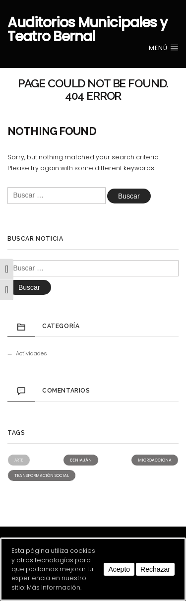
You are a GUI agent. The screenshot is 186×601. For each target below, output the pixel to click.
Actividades (31, 353)
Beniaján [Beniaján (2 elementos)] (81, 460)
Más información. (54, 587)
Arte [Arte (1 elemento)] (18, 460)
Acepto (119, 569)
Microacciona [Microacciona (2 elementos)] (155, 460)
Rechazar (155, 569)
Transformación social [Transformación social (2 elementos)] (41, 475)
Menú (164, 48)
